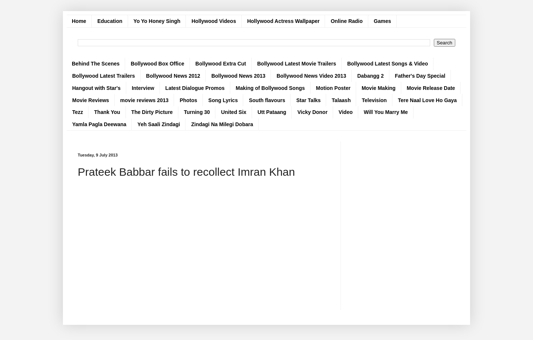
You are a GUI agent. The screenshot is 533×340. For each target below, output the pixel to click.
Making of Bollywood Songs (270, 88)
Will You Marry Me (386, 112)
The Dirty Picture (152, 112)
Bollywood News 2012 (173, 76)
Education (110, 21)
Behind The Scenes (96, 64)
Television (374, 100)
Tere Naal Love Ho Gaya (427, 100)
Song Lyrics (223, 100)
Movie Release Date (431, 88)
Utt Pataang (272, 112)
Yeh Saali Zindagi (158, 124)
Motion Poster (333, 88)
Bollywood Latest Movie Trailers (296, 64)
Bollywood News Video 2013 (311, 76)
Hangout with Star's (96, 88)
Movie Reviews (90, 100)
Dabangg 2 (370, 76)
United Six (233, 112)
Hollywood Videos (213, 21)
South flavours (267, 100)
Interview (143, 88)
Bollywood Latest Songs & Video (387, 64)
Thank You (107, 112)
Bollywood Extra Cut (220, 64)
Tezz (77, 112)
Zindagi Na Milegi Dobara (222, 124)
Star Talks (308, 100)
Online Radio (346, 21)
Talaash (341, 100)
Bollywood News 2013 (238, 76)
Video (346, 112)
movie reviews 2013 (144, 100)
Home (79, 21)
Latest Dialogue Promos (195, 88)
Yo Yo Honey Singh (157, 21)
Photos (188, 100)
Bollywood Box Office (157, 64)
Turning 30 (197, 112)
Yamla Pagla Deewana (99, 124)
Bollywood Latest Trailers (103, 76)
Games (382, 21)
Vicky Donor (312, 112)
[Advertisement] (203, 245)
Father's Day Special (420, 76)
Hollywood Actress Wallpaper (283, 21)
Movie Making (379, 88)
